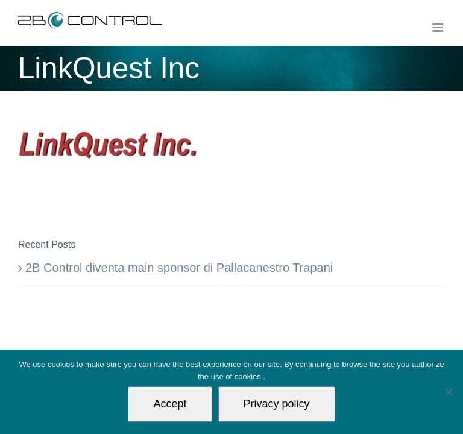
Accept (169, 404)
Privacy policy (277, 404)
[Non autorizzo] (448, 392)
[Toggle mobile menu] (438, 27)
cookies (249, 376)
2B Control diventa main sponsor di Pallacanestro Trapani (179, 267)
